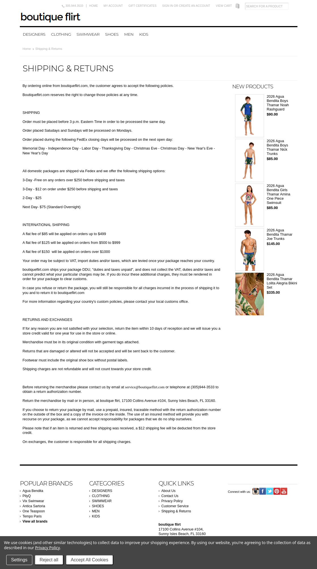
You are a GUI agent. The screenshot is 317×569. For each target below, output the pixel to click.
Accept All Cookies (89, 559)
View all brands (35, 521)
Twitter (269, 491)
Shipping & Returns (176, 511)
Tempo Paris (32, 516)
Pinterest (276, 491)
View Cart (224, 5)
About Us (168, 491)
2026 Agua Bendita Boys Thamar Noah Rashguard (278, 102)
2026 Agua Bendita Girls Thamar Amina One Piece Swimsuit (278, 194)
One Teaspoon (34, 511)
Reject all (49, 559)
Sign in (167, 5)
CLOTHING (61, 34)
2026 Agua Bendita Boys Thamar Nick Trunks (277, 147)
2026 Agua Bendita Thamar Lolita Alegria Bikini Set (282, 280)
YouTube (284, 491)
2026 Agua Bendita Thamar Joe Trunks (280, 234)
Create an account (194, 5)
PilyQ (27, 496)
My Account (113, 5)
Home (93, 5)
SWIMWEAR (87, 34)
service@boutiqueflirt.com (145, 387)
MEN (128, 34)
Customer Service (175, 506)
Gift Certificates (143, 5)
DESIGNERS (34, 34)
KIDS (143, 34)
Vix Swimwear (33, 501)
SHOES (111, 34)
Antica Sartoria (34, 506)
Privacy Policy (172, 501)
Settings (19, 559)
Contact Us (169, 496)
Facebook (262, 491)
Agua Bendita (33, 491)
